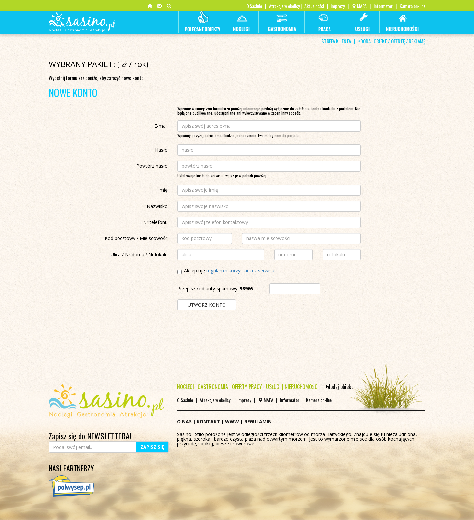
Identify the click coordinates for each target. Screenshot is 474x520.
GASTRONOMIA (213, 387)
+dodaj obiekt (339, 387)
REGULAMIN (258, 421)
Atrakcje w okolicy (284, 5)
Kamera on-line (412, 5)
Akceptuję (226, 271)
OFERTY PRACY (247, 387)
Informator (383, 5)
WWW (232, 421)
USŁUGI (273, 387)
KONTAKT (208, 421)
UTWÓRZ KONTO (207, 305)
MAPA (359, 5)
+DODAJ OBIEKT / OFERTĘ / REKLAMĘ (391, 41)
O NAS (184, 421)
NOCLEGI (185, 387)
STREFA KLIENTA (336, 41)
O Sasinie (254, 5)
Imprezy (338, 5)
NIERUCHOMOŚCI (302, 387)
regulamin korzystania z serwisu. (240, 270)
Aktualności (314, 5)
